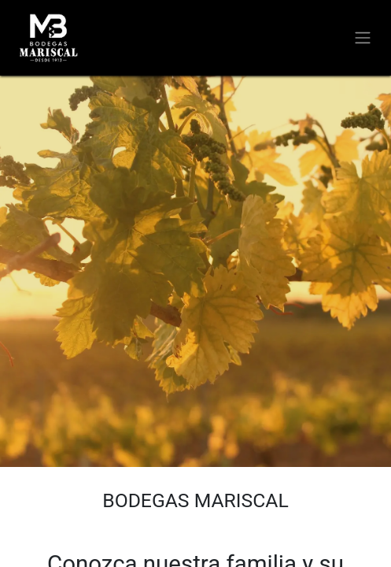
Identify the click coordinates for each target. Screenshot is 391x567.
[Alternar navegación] (362, 38)
